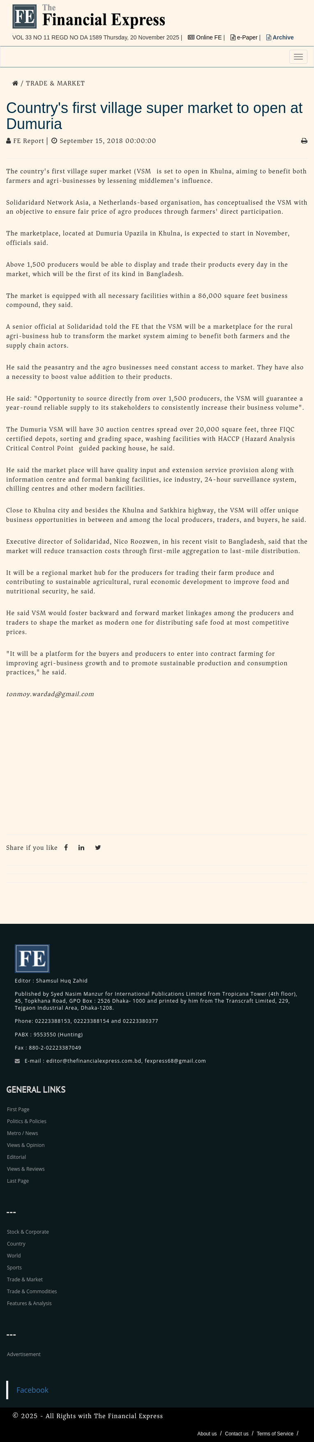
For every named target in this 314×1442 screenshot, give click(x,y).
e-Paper (245, 37)
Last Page (18, 1180)
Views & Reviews (26, 1168)
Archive (280, 37)
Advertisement (24, 1354)
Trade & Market (25, 1279)
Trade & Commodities (32, 1291)
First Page (18, 1109)
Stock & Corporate (28, 1231)
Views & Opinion (26, 1145)
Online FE (205, 37)
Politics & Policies (26, 1121)
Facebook (32, 1390)
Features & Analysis (29, 1303)
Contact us (236, 1434)
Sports (14, 1267)
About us (207, 1434)
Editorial (16, 1157)
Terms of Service (275, 1434)
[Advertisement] (157, 768)
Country (16, 1243)
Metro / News (22, 1133)
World (14, 1255)
